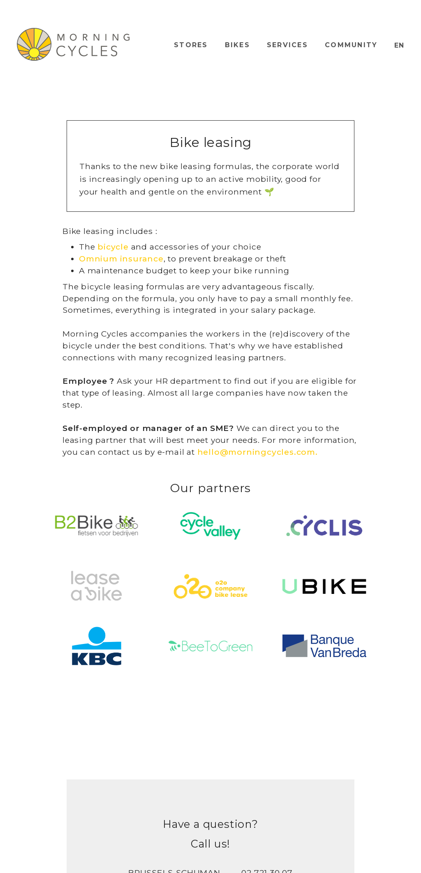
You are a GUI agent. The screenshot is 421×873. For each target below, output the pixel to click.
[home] (73, 44)
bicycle (113, 247)
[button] (399, 45)
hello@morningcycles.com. (257, 452)
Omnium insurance (121, 259)
